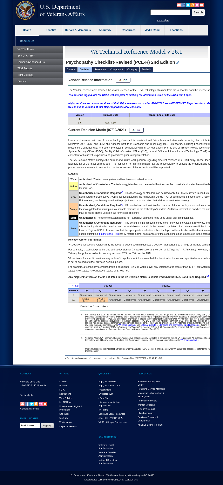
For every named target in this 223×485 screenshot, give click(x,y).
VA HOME (64, 373)
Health (27, 30)
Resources (128, 30)
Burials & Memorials (78, 30)
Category (132, 69)
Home (26, 49)
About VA (105, 30)
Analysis (146, 69)
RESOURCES (145, 373)
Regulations (65, 394)
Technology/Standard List (31, 62)
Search (26, 55)
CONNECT (25, 373)
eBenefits (103, 398)
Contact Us (27, 40)
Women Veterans (146, 405)
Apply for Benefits (107, 381)
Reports (25, 68)
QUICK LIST (105, 373)
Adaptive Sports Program (150, 425)
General (71, 69)
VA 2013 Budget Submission (113, 422)
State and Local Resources (112, 414)
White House (65, 422)
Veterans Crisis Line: (30, 381)
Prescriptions (105, 389)
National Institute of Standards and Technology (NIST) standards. (170, 325)
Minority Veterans (146, 409)
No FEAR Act (66, 402)
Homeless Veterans (147, 400)
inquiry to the (109, 233)
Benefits (51, 30)
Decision (85, 69)
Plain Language (145, 413)
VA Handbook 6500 (127, 325)
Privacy (63, 385)
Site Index (64, 414)
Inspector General (68, 426)
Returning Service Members (151, 389)
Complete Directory (29, 408)
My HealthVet (106, 394)
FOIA (62, 389)
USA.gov (63, 418)
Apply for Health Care (109, 385)
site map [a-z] (163, 20)
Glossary (25, 74)
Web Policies (65, 398)
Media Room (152, 30)
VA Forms (103, 409)
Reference (100, 69)
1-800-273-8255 (28, 385)
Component (116, 69)
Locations (176, 30)
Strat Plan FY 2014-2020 (111, 418)
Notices (63, 381)
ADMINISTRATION (108, 437)
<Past (75, 285)
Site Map (22, 81)
